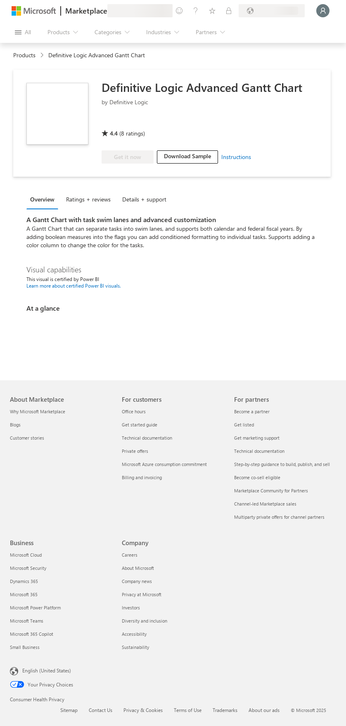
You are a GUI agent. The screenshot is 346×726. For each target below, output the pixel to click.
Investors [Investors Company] (131, 607)
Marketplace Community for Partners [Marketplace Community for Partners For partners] (271, 490)
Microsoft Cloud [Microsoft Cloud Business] (26, 555)
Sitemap (69, 710)
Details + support (144, 199)
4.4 (114, 133)
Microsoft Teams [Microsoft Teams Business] (26, 621)
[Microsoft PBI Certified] (125, 121)
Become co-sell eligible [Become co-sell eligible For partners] (257, 477)
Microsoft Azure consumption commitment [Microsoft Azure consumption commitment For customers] (164, 464)
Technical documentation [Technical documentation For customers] (147, 438)
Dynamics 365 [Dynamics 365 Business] (24, 581)
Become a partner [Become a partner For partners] (252, 411)
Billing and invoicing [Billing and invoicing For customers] (142, 477)
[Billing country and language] (272, 10)
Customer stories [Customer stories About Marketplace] (27, 438)
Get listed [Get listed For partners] (244, 425)
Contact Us (100, 710)
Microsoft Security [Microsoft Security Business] (28, 568)
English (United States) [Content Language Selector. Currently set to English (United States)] (46, 670)
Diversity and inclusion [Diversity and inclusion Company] (144, 621)
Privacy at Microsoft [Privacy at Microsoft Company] (141, 594)
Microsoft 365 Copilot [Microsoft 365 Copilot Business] (31, 634)
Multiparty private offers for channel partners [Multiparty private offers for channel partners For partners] (279, 517)
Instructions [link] (236, 157)
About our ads (264, 710)
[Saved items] (212, 10)
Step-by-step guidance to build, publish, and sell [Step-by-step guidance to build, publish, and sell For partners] (282, 464)
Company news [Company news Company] (137, 581)
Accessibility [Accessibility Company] (134, 634)
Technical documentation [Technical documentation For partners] (259, 451)
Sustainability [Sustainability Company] (135, 647)
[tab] (44, 199)
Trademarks (225, 710)
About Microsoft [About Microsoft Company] (138, 568)
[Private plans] (228, 10)
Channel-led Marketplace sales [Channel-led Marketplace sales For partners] (265, 504)
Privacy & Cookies (143, 710)
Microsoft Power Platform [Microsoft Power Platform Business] (35, 607)
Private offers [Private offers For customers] (135, 451)
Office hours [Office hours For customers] (134, 411)
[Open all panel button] (23, 32)
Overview (42, 199)
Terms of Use (187, 710)
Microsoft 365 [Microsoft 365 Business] (24, 594)
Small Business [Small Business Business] (25, 647)
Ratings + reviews (88, 199)
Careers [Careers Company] (129, 555)
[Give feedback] (179, 10)
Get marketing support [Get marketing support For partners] (257, 438)
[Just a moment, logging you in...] (322, 10)
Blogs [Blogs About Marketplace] (15, 425)
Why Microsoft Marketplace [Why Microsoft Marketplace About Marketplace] (37, 411)
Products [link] (24, 55)
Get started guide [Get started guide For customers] (139, 425)
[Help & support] (195, 10)
